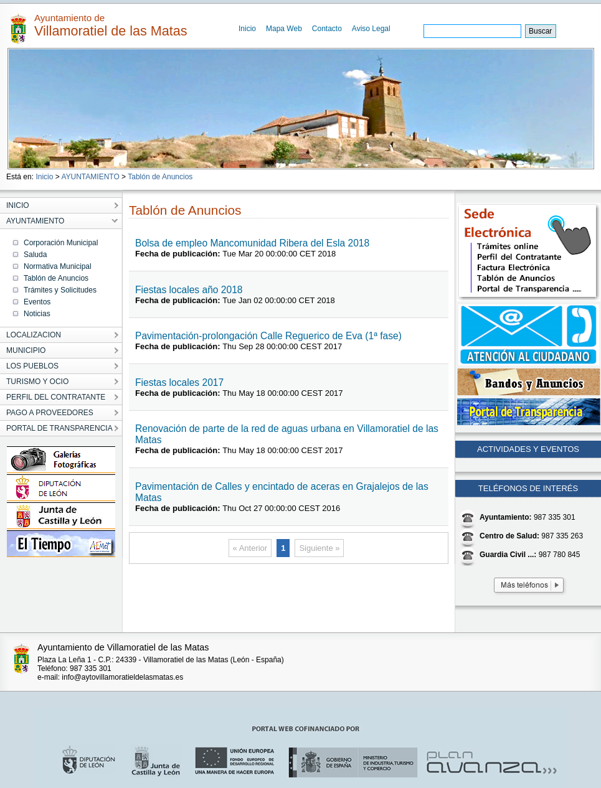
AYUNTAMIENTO (90, 176)
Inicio (247, 28)
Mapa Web (284, 28)
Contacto (327, 28)
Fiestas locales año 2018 (189, 289)
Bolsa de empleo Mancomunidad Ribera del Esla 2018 (252, 243)
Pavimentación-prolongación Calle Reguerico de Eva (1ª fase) (268, 336)
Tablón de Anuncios (160, 176)
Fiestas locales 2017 (179, 382)
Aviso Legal (371, 28)
